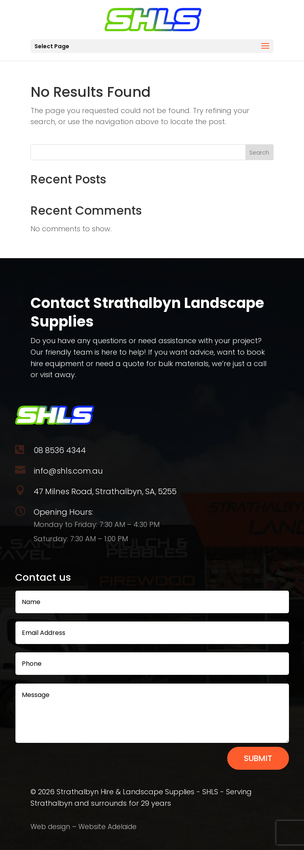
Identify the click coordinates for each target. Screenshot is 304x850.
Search (259, 153)
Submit (258, 758)
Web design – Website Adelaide (83, 826)
